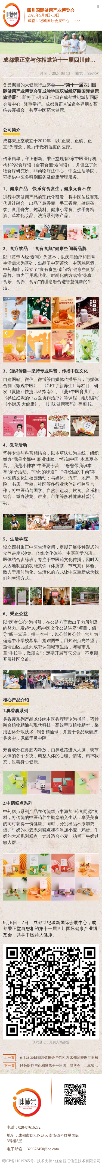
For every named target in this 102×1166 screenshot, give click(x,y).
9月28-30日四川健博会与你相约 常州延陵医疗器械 (50, 1057)
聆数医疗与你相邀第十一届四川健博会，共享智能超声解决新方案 (51, 1066)
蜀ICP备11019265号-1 (19, 1161)
